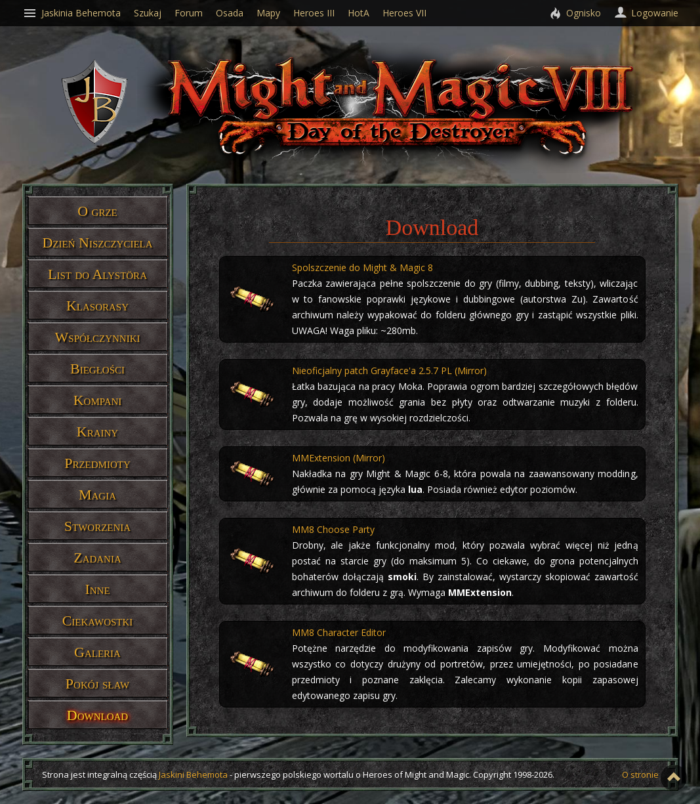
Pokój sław (97, 683)
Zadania (97, 557)
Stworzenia (97, 526)
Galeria (97, 652)
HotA (358, 13)
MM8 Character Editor (339, 632)
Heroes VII (404, 13)
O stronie (640, 774)
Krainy (97, 431)
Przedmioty (97, 463)
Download (97, 715)
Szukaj (147, 13)
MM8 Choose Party (333, 529)
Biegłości (97, 368)
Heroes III (314, 13)
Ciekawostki (97, 620)
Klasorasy (97, 305)
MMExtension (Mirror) (338, 458)
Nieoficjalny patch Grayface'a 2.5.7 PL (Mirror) (389, 370)
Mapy (268, 13)
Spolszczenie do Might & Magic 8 (362, 267)
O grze (97, 211)
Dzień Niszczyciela (97, 242)
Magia (97, 494)
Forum (189, 13)
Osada (229, 13)
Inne (97, 589)
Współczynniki (97, 337)
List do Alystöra (97, 274)
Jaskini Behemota (193, 774)
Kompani (97, 400)
